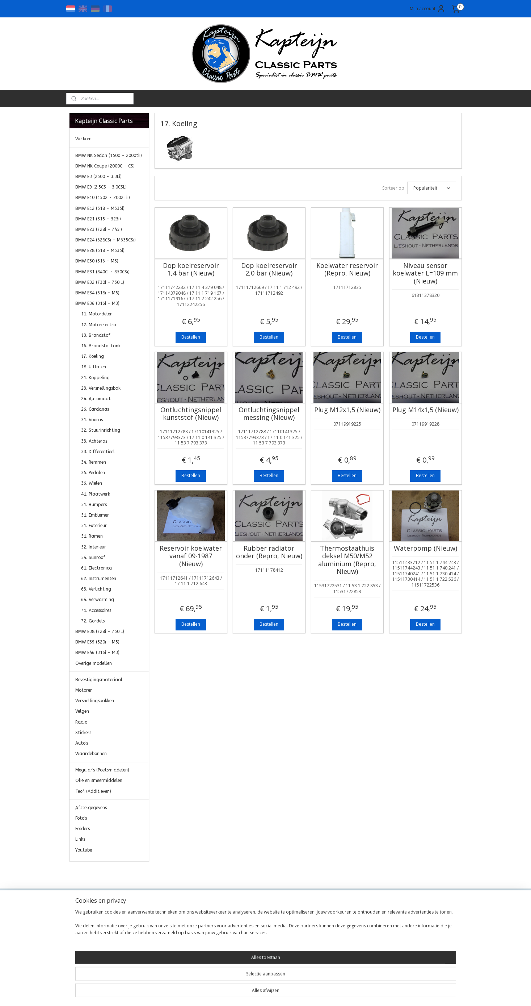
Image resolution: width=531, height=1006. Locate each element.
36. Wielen (91, 483)
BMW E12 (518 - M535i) (100, 208)
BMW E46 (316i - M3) (97, 652)
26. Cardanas (95, 409)
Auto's (81, 743)
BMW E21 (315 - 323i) (98, 219)
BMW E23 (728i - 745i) (98, 229)
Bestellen (190, 337)
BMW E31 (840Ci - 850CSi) (102, 271)
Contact (158, 917)
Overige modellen (93, 663)
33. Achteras (94, 441)
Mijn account (428, 8)
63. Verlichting (96, 589)
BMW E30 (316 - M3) (96, 261)
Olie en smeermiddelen (98, 780)
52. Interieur (93, 547)
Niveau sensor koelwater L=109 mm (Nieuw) (425, 273)
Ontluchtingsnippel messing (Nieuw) (269, 414)
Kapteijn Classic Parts (97, 872)
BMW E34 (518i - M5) (97, 292)
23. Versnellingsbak (101, 388)
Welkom (83, 138)
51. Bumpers (94, 504)
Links (80, 839)
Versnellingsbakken (94, 700)
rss (260, 992)
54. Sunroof (93, 557)
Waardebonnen (91, 753)
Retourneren (163, 949)
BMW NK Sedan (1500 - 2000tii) (108, 155)
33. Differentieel (98, 451)
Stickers (83, 732)
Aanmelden (405, 941)
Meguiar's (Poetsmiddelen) (102, 770)
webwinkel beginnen (287, 992)
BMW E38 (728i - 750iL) (99, 631)
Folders (82, 828)
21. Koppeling (95, 377)
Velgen (82, 711)
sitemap (245, 992)
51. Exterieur (94, 525)
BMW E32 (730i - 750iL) (99, 282)
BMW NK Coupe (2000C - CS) (105, 166)
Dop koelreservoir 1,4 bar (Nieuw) (191, 269)
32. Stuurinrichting (100, 430)
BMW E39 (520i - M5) (97, 642)
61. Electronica (96, 568)
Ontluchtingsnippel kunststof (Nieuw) (190, 414)
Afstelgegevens (91, 807)
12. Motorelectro (98, 324)
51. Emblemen (95, 515)
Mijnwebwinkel (351, 992)
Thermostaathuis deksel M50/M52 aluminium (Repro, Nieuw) (347, 560)
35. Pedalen (93, 472)
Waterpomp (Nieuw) (425, 548)
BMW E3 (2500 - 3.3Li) (98, 176)
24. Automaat (96, 398)
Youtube (83, 850)
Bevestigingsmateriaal (98, 679)
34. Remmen (93, 462)
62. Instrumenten (98, 578)
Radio (81, 722)
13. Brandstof (95, 335)
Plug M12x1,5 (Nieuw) (347, 410)
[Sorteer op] (432, 188)
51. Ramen (92, 536)
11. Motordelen (97, 313)
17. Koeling (92, 356)
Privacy (157, 933)
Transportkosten (168, 941)
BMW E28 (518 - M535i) (100, 250)
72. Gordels (93, 621)
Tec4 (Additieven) (93, 791)
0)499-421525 (257, 949)
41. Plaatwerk (95, 494)
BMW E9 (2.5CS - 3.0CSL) (101, 187)
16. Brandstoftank (101, 345)
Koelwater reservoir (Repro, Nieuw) (347, 269)
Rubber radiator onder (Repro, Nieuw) (269, 552)
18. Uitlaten (93, 366)
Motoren (84, 690)
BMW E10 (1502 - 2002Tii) (102, 197)
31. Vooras (92, 419)
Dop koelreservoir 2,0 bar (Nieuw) (269, 269)
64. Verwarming (97, 599)
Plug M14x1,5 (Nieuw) (425, 410)
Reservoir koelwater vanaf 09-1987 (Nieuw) (191, 556)
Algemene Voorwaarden (177, 925)
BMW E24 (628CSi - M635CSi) (105, 240)
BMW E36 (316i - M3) (97, 303)
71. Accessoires (96, 610)
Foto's (81, 818)
